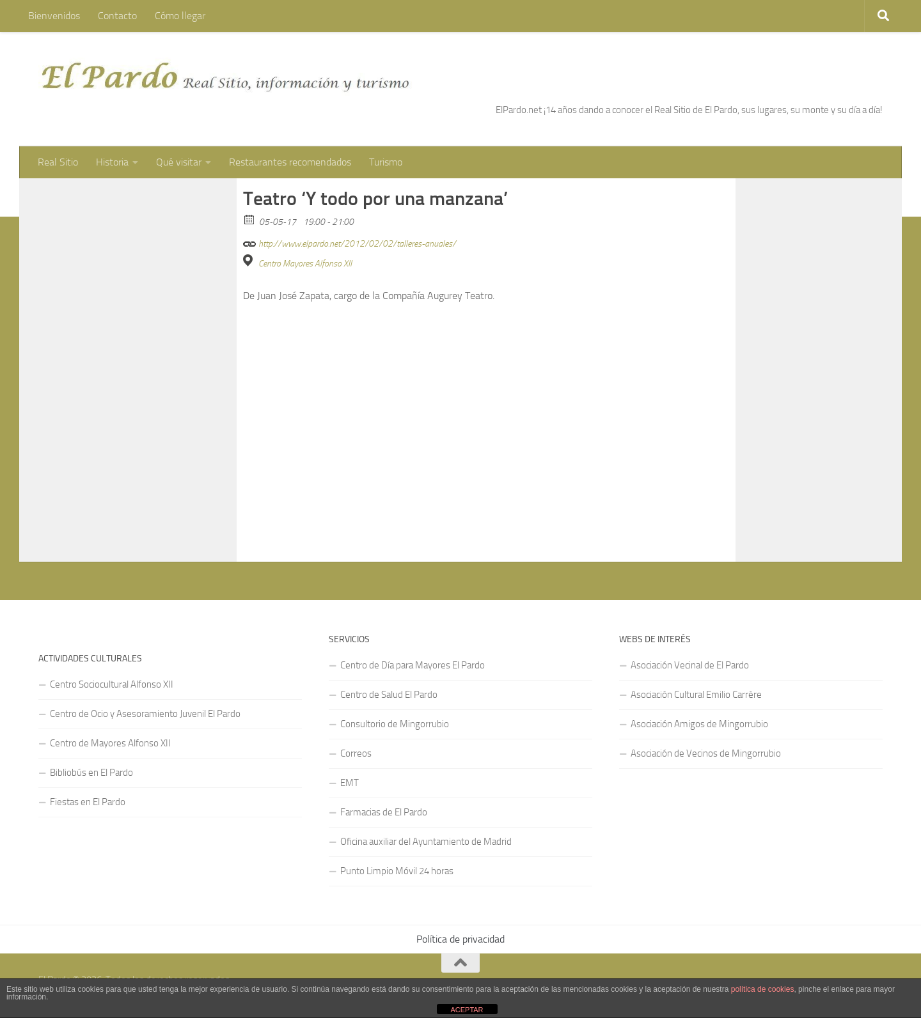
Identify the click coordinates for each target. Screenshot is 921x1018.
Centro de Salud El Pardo (388, 694)
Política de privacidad (460, 939)
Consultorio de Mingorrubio (394, 724)
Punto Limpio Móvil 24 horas (396, 871)
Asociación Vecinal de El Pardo (690, 665)
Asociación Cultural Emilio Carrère (696, 694)
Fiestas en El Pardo (87, 802)
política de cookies (762, 989)
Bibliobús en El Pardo (91, 772)
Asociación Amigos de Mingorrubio (699, 724)
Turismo (385, 162)
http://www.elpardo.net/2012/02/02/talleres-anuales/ (349, 242)
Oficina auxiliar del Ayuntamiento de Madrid (426, 841)
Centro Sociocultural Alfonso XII (111, 684)
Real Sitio (58, 162)
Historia (112, 162)
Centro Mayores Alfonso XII (305, 263)
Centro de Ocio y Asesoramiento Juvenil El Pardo (145, 714)
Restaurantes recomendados (290, 162)
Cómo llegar (180, 16)
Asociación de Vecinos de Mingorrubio (706, 753)
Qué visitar (178, 162)
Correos (356, 753)
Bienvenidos (54, 16)
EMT (349, 783)
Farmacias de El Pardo (383, 812)
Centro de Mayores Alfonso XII (110, 743)
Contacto (117, 16)
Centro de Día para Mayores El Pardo (412, 665)
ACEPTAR (466, 1010)
